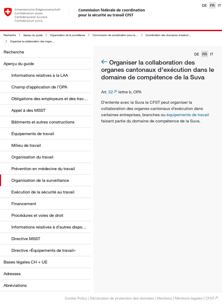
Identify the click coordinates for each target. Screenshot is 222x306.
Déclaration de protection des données (122, 298)
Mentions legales (189, 298)
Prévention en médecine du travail (43, 168)
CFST (209, 298)
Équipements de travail (32, 133)
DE (204, 5)
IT (219, 5)
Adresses (12, 273)
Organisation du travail (32, 156)
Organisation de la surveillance (67, 35)
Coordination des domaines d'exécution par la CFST (175, 35)
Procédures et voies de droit (37, 215)
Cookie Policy (76, 298)
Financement (23, 203)
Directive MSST (25, 238)
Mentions (164, 298)
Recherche (10, 35)
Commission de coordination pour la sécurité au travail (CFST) (128, 35)
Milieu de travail (26, 145)
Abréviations (15, 285)
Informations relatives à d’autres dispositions (52, 227)
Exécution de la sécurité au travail (42, 191)
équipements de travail (187, 114)
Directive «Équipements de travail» (43, 250)
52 (110, 91)
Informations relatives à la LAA (39, 75)
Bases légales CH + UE (25, 262)
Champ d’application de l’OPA (39, 86)
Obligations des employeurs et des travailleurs (54, 98)
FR (212, 5)
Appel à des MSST (28, 110)
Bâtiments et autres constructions (42, 121)
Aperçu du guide (33, 35)
